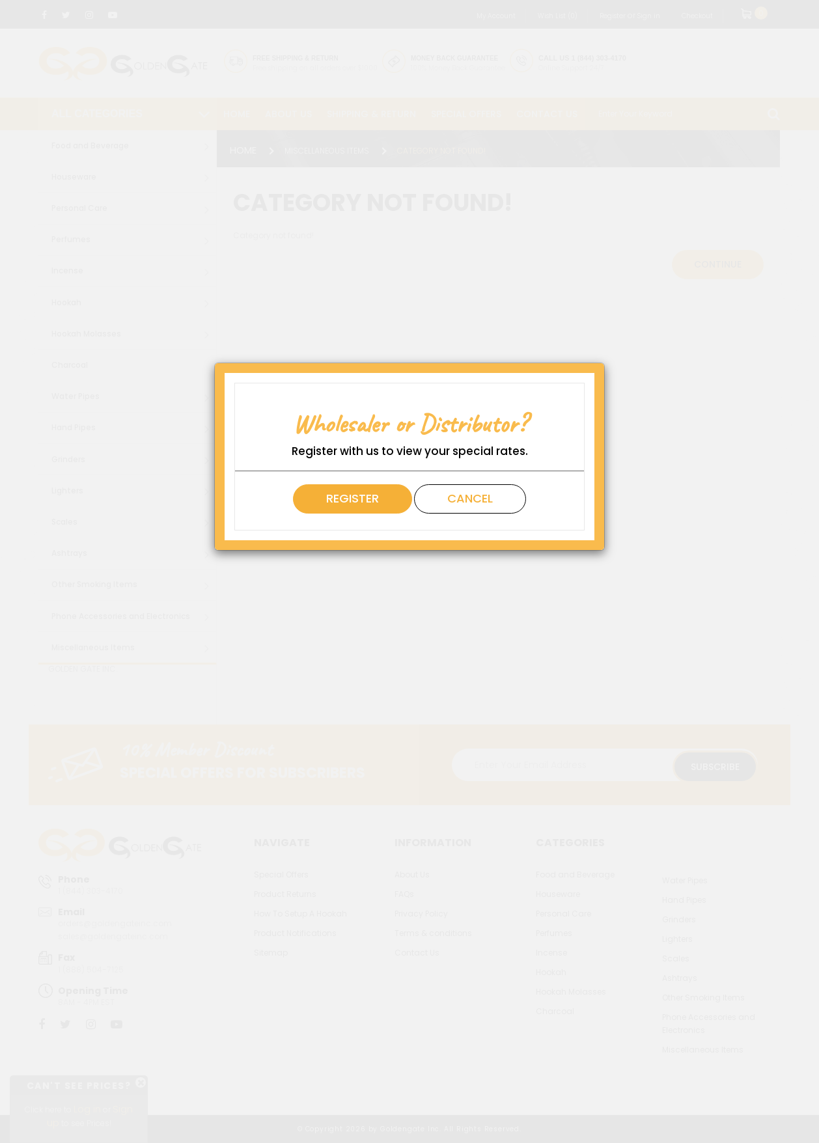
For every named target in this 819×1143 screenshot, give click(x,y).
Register (352, 498)
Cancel (470, 498)
